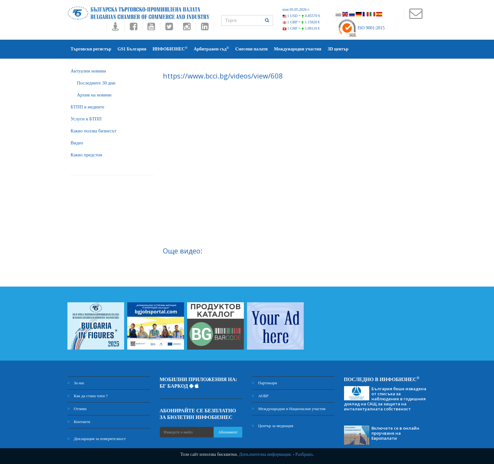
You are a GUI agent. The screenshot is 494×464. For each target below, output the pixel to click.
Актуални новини (88, 70)
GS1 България (132, 49)
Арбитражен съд (211, 48)
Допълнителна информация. (265, 454)
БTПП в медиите (87, 106)
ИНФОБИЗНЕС (169, 48)
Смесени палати (251, 49)
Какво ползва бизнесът (94, 130)
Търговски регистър (91, 49)
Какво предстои (86, 154)
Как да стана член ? (87, 395)
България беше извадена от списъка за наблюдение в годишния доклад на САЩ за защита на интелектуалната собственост (385, 399)
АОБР (260, 395)
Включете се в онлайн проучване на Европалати (395, 433)
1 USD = (301, 16)
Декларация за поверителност (96, 438)
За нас (75, 382)
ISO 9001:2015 (361, 28)
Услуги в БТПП (86, 118)
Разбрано (304, 454)
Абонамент (228, 432)
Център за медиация (272, 425)
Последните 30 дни (96, 82)
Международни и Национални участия (288, 408)
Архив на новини (94, 94)
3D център (338, 49)
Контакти (78, 421)
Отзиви (77, 408)
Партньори (264, 382)
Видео (77, 142)
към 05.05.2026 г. (296, 9)
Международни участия (297, 49)
